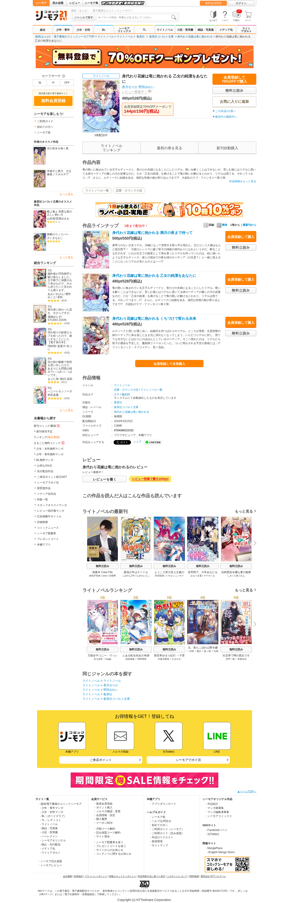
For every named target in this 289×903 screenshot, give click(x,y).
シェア (137, 441)
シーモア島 (91, 3)
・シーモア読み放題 (50, 861)
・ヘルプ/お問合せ (160, 821)
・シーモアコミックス (218, 816)
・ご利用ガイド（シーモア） (166, 829)
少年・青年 (63, 29)
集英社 (141, 36)
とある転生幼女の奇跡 (135, 655)
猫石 (62, 378)
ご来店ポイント (101, 760)
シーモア (41, 3)
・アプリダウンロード (162, 803)
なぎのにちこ (143, 575)
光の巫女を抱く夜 (58, 148)
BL (103, 29)
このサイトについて (177, 876)
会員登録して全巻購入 (169, 364)
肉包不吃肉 (94, 575)
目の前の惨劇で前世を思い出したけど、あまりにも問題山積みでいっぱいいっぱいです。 (60, 368)
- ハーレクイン (49, 836)
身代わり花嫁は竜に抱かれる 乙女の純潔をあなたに (154, 276)
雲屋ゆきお (62, 218)
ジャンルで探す (83, 17)
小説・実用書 (185, 29)
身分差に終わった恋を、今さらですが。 (60, 311)
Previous (85, 543)
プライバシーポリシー (96, 876)
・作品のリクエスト (161, 837)
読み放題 (58, 3)
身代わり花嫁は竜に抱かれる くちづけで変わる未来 (154, 318)
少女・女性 (83, 29)
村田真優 (53, 395)
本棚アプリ (44, 544)
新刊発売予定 (44, 431)
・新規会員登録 (102, 803)
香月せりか (130, 87)
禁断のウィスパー (58, 234)
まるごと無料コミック (49, 443)
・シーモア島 (157, 817)
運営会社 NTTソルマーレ (213, 876)
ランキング (47, 437)
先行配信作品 (45, 471)
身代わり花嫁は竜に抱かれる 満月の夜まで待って (152, 233)
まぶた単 (53, 378)
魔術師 (126, 394)
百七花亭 (98, 659)
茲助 (69, 378)
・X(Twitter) (212, 834)
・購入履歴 (100, 819)
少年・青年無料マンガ (49, 454)
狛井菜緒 (130, 659)
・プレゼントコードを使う (109, 846)
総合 (42, 29)
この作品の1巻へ (225, 111)
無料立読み (102, 566)
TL (144, 29)
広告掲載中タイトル (49, 516)
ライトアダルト (246, 30)
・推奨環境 (156, 841)
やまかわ (176, 659)
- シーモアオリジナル (53, 840)
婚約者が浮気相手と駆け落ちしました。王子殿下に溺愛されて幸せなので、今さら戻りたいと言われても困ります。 (60, 282)
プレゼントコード (48, 539)
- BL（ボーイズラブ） (53, 816)
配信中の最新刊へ (226, 116)
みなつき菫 (196, 575)
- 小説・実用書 (49, 832)
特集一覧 (42, 499)
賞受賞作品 (44, 488)
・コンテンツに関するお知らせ (112, 853)
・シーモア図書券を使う (108, 842)
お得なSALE (44, 465)
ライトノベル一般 (97, 190)
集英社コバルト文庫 (161, 36)
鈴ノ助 (207, 651)
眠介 (199, 651)
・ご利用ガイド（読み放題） (166, 833)
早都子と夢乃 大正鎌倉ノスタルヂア (59, 173)
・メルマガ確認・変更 (107, 811)
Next (253, 543)
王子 (116, 394)
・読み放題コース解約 (107, 832)
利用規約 (78, 876)
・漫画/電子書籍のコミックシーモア (60, 803)
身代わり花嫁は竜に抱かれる (194, 36)
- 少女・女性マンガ (51, 812)
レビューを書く (105, 479)
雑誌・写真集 (206, 29)
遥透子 (61, 346)
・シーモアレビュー (50, 865)
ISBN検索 (194, 876)
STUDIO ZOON (57, 320)
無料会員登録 (213, 3)
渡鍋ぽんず (54, 316)
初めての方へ (45, 126)
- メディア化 (47, 848)
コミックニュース (48, 527)
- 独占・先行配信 (50, 844)
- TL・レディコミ (50, 820)
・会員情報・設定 (104, 815)
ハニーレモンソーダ (60, 391)
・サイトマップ (158, 845)
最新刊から (249, 224)
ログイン (241, 3)
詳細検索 (42, 522)
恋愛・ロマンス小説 (129, 190)
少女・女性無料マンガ (49, 448)
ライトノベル (165, 29)
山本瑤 (51, 218)
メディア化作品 (46, 493)
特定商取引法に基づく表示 (151, 876)
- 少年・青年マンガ (51, 808)
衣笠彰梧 (159, 575)
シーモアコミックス (124, 30)
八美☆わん (239, 575)
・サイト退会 (101, 836)
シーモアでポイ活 (48, 482)
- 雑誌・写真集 (49, 828)
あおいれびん (56, 294)
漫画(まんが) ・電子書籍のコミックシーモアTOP (65, 36)
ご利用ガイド (45, 121)
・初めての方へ (158, 825)
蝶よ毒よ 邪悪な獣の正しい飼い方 (59, 213)
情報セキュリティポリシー (122, 876)
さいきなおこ (55, 238)
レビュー (74, 3)
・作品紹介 (211, 803)
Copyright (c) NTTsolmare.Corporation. (144, 900)
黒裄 (60, 297)
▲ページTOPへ (246, 791)
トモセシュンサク (175, 575)
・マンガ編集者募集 (217, 812)
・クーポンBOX (103, 822)
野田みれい (146, 87)
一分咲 (190, 651)
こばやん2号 (128, 575)
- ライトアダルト (50, 852)
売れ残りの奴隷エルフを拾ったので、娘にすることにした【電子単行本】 (60, 337)
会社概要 (67, 876)
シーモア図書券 (46, 533)
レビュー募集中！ (134, 91)
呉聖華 (112, 575)
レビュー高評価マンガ (50, 510)
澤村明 (52, 346)
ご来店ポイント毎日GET (52, 476)
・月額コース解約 (104, 828)
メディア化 (226, 29)
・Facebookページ (216, 830)
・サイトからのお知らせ (108, 850)
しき (229, 575)
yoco (104, 575)
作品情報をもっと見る (242, 181)
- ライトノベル (49, 824)
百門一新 (230, 659)
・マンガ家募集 (214, 808)
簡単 (222, 224)
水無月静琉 (163, 659)
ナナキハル (209, 575)
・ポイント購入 (102, 807)
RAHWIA (141, 659)
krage (108, 659)
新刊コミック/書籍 (47, 425)
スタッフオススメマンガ (52, 505)
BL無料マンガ (44, 460)
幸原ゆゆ (242, 659)
